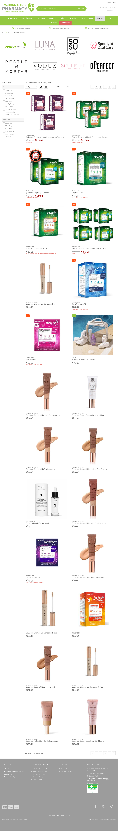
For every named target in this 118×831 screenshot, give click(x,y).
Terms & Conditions (95, 773)
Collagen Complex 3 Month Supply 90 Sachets (45, 137)
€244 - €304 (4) (9, 134)
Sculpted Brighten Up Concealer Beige (41, 633)
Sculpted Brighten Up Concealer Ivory (41, 304)
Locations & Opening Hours (13, 771)
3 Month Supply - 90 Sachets (38, 193)
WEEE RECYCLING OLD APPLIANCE (97, 769)
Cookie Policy (93, 783)
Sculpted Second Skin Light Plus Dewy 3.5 (43, 415)
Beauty (52, 18)
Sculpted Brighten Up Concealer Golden (88, 687)
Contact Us (7, 774)
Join (114, 2)
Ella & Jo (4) (8, 101)
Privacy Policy (93, 776)
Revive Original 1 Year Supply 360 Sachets (89, 248)
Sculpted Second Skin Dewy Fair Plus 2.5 (88, 577)
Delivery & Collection (39, 774)
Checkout (110, 11)
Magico (96, 819)
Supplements (27, 18)
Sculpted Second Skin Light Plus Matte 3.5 (89, 523)
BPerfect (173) (9, 93)
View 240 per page (69, 87)
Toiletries (72, 18)
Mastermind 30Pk (33, 577)
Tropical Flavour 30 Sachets (37, 248)
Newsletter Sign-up (10, 777)
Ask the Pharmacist (39, 769)
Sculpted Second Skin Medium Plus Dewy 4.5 (90, 469)
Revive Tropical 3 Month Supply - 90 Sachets (90, 137)
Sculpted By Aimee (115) (12, 114)
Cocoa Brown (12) (10, 98)
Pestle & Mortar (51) (10, 109)
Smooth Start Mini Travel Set (83, 360)
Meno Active (31, 360)
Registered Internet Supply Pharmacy (98, 779)
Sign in (109, 2)
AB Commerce (111, 819)
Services (53, 23)
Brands (100, 18)
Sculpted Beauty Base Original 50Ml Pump (89, 415)
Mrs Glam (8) (8, 106)
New (91, 18)
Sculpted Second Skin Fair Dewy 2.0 (40, 469)
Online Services (65, 769)
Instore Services (66, 771)
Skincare (41, 18)
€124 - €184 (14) (9, 128)
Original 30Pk (77, 193)
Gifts (82, 18)
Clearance (65, 23)
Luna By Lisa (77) (10, 104)
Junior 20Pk (76, 633)
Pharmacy (12, 18)
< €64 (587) (8, 123)
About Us (6, 769)
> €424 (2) (8, 136)
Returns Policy (37, 777)
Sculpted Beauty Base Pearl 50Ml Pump (88, 741)
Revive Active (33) (10, 112)
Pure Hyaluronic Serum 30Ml (37, 523)
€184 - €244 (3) (9, 131)
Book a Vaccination (39, 771)
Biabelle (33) (8, 90)
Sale (109, 18)
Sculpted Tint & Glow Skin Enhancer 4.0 (42, 741)
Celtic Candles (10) (10, 95)
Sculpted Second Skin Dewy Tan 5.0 (40, 687)
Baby (62, 18)
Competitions (36, 779)
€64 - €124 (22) (9, 126)
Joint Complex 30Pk (80, 304)
